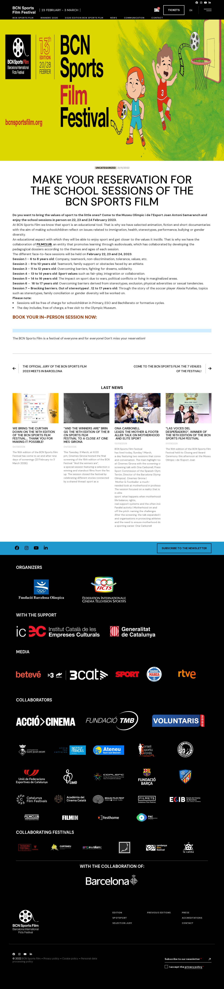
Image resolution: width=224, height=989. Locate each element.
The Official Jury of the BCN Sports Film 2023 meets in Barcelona (50, 368)
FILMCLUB (44, 244)
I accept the (186, 967)
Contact (187, 923)
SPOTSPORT (120, 917)
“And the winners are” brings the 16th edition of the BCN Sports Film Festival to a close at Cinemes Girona (86, 435)
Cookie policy (70, 958)
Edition (117, 912)
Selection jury (122, 923)
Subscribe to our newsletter (183, 959)
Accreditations (192, 917)
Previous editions (159, 912)
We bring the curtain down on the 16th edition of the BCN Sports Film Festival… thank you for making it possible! (34, 435)
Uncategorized (105, 168)
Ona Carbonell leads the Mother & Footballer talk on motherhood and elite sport (137, 433)
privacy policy (193, 966)
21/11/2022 (123, 168)
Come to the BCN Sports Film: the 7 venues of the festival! (172, 368)
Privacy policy (51, 958)
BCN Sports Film (31, 958)
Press (185, 912)
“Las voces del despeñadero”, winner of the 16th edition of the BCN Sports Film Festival (188, 433)
